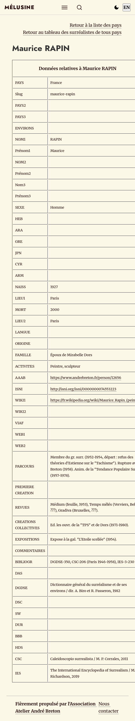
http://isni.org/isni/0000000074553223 (83, 389)
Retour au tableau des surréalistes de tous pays (72, 32)
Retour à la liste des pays (96, 25)
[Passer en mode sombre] (116, 7)
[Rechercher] (79, 7)
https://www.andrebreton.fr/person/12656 (85, 377)
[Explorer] (65, 7)
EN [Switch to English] (126, 7)
